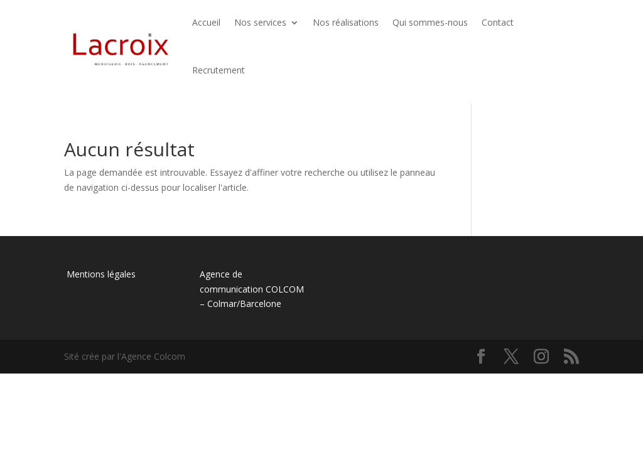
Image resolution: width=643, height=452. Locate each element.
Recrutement (218, 70)
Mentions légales (100, 274)
